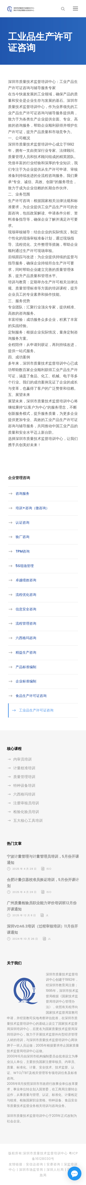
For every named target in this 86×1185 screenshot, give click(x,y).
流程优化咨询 (26, 594)
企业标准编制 (26, 681)
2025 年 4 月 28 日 (24, 869)
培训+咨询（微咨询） (32, 508)
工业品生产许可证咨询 (36, 710)
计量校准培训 (24, 768)
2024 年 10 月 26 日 (25, 939)
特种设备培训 (24, 785)
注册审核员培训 (26, 803)
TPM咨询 (23, 551)
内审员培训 (22, 759)
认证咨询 (22, 522)
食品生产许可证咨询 (31, 695)
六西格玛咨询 (26, 637)
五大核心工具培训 (28, 820)
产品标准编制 (26, 666)
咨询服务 (22, 493)
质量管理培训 (24, 776)
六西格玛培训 (24, 794)
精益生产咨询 (26, 652)
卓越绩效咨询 (26, 580)
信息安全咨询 (26, 609)
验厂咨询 (22, 536)
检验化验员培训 (26, 811)
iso (49, 869)
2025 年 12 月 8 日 (24, 915)
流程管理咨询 (26, 623)
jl (47, 915)
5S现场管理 (25, 565)
